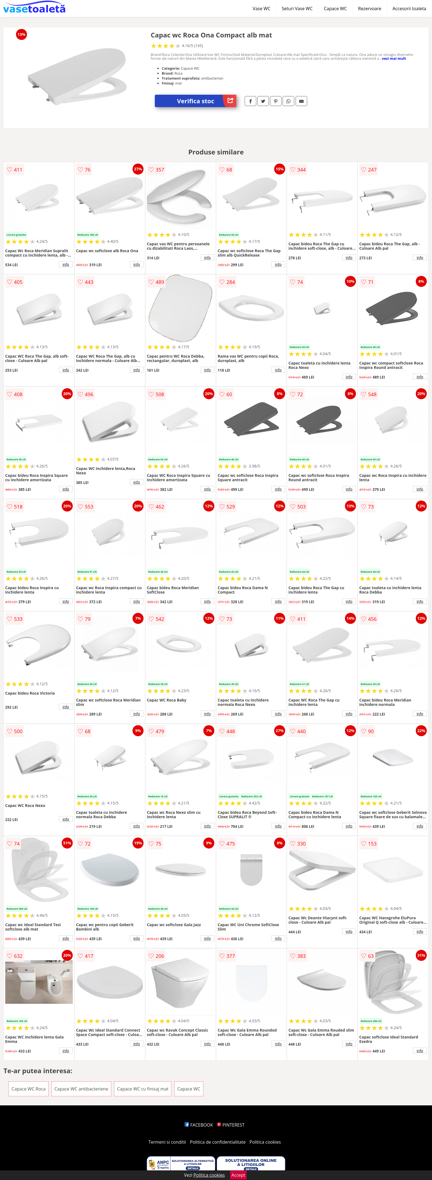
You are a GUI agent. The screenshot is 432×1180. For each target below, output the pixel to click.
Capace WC (335, 9)
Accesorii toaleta (409, 9)
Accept (238, 1175)
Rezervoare (369, 9)
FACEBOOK (199, 1125)
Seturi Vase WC (297, 9)
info (66, 264)
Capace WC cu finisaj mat (142, 1089)
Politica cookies (265, 1142)
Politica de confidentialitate (218, 1142)
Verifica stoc (206, 101)
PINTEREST (230, 1125)
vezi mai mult (394, 58)
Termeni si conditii (167, 1142)
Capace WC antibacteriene (81, 1089)
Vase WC (261, 9)
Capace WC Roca (29, 1089)
